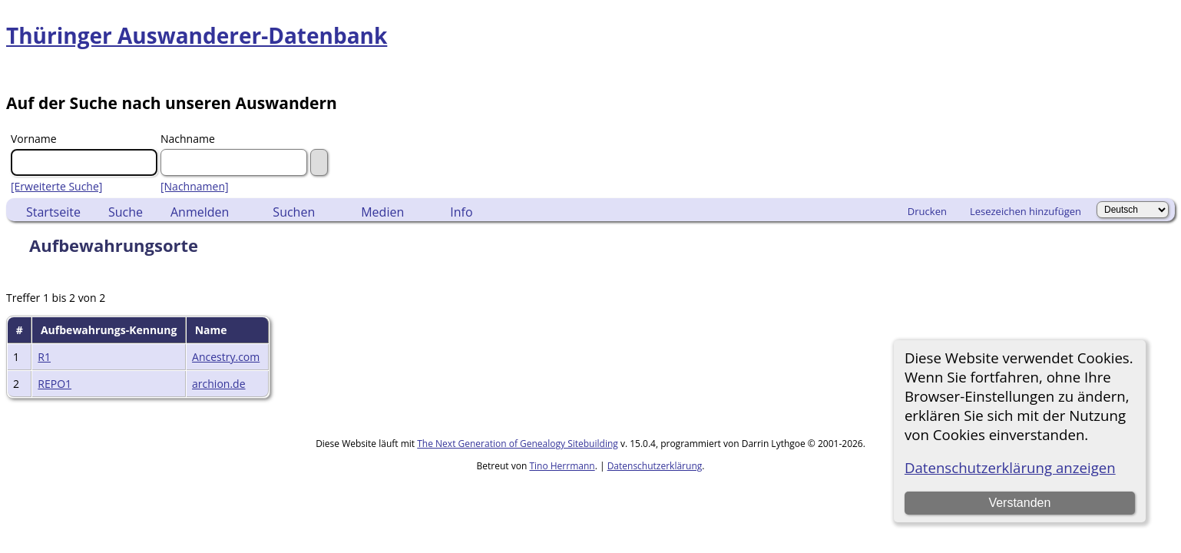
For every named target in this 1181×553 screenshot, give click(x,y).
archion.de (218, 383)
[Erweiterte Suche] (56, 186)
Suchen (294, 212)
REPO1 (54, 383)
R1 (44, 356)
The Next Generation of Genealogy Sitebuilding (517, 443)
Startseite (53, 212)
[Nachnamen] (194, 186)
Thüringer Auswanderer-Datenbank (196, 35)
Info (461, 212)
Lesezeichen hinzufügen (1025, 211)
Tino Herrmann (561, 465)
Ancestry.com (226, 356)
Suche (125, 212)
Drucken (927, 211)
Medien (382, 212)
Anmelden (199, 212)
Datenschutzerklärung (655, 465)
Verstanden (1019, 502)
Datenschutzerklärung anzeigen (1010, 467)
